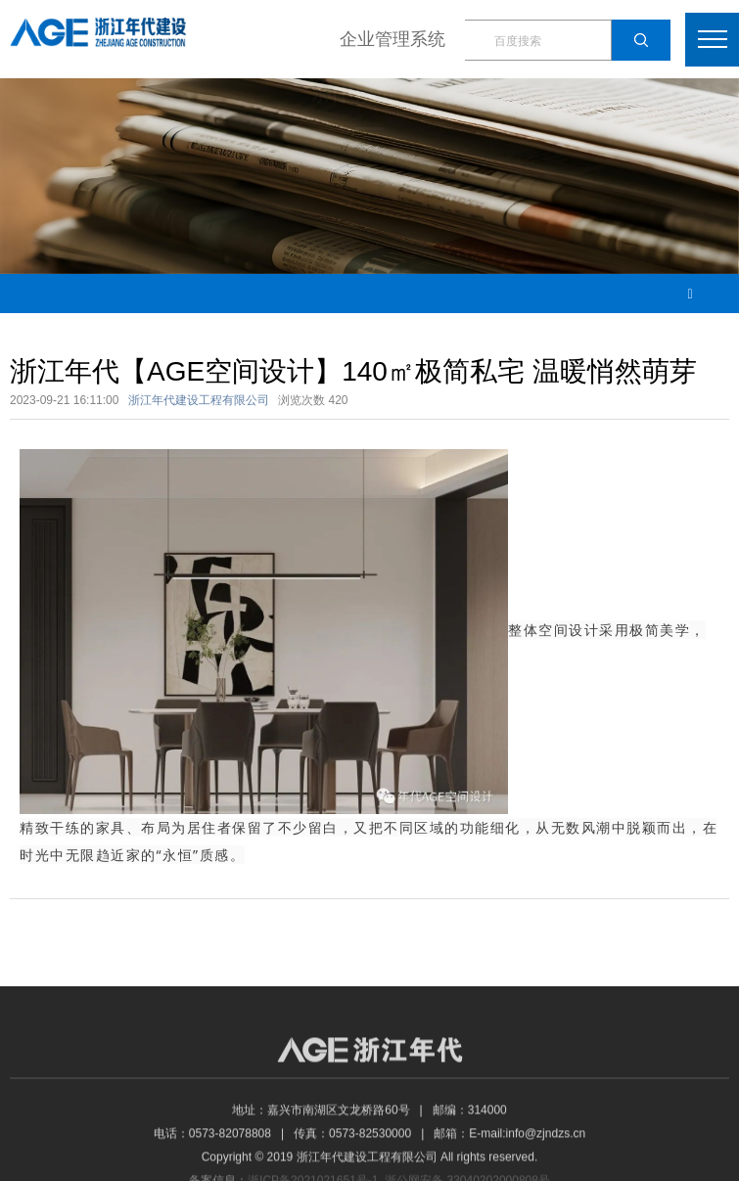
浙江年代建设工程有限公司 (198, 400)
